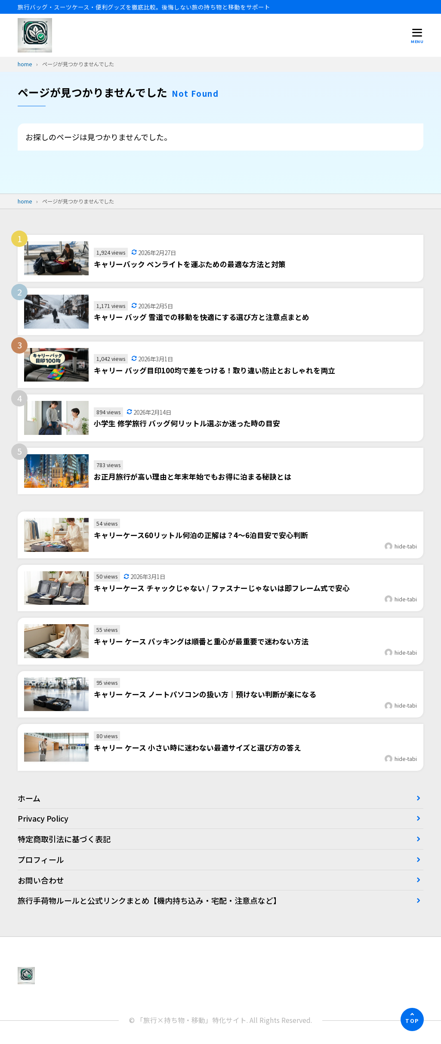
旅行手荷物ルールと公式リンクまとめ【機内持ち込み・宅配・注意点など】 (149, 900)
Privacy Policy (43, 818)
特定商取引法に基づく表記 (64, 838)
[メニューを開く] (417, 35)
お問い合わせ (41, 880)
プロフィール (41, 859)
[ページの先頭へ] (412, 1019)
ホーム (29, 798)
